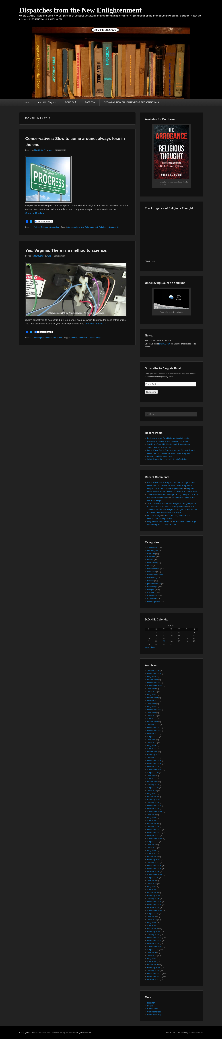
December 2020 (154, 760)
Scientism (82, 338)
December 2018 (154, 806)
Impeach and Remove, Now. (159, 456)
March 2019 (152, 796)
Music (149, 565)
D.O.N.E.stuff (164, 344)
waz (50, 150)
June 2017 (152, 847)
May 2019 (151, 793)
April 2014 (151, 961)
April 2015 (151, 925)
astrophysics (152, 551)
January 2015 (153, 934)
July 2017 (151, 844)
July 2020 (151, 775)
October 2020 (153, 766)
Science (48, 338)
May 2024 (151, 694)
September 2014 (154, 946)
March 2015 (152, 928)
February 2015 (153, 931)
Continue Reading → (36, 213)
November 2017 (154, 832)
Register (151, 1003)
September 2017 (154, 838)
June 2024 (152, 692)
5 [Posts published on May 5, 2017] (186, 632)
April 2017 (151, 853)
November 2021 (154, 731)
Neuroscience (153, 569)
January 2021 (153, 758)
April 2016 (151, 889)
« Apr (147, 647)
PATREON (90, 102)
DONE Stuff (70, 102)
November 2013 (154, 976)
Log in (150, 1006)
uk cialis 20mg (153, 515)
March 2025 (152, 679)
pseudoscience (154, 584)
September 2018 (154, 811)
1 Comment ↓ (60, 150)
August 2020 (152, 772)
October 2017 (153, 835)
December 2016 (154, 865)
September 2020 (154, 769)
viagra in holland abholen (158, 521)
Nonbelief (151, 571)
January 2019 (153, 802)
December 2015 (154, 901)
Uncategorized (153, 602)
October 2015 (153, 907)
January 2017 (153, 862)
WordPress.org (153, 1015)
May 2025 (151, 677)
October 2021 (153, 733)
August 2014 (152, 949)
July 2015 (151, 916)
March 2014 (152, 964)
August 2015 (152, 913)
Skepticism (152, 598)
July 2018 (151, 814)
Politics (36, 227)
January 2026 (153, 671)
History (150, 559)
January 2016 (153, 898)
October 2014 (153, 943)
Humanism (152, 563)
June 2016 (152, 883)
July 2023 (151, 704)
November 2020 (154, 763)
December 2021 (154, 727)
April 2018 (151, 820)
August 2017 (152, 841)
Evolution (151, 557)
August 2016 (152, 877)
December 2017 (154, 829)
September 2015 (154, 910)
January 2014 (153, 970)
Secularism (54, 227)
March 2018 (152, 823)
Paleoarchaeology (155, 575)
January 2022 (153, 725)
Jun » (153, 647)
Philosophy (38, 338)
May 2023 (151, 706)
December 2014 (154, 937)
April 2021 (151, 748)
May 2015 (151, 922)
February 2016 (153, 895)
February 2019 (153, 799)
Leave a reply (59, 256)
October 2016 (153, 871)
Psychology (152, 586)
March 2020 (152, 781)
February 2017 (153, 859)
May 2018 (151, 817)
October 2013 (153, 979)
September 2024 (154, 685)
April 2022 (151, 719)
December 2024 (154, 683)
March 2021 (152, 752)
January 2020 (153, 784)
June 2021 (152, 742)
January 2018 (153, 826)
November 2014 (154, 940)
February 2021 (153, 754)
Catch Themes (196, 1032)
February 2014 (153, 967)
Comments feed (154, 1012)
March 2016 (152, 892)
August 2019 (152, 787)
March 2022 (152, 721)
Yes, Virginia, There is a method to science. (66, 250)
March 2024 (152, 698)
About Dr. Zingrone (47, 102)
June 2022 (152, 715)
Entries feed (152, 1009)
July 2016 (151, 880)
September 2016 (154, 874)
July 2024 (151, 688)
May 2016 (151, 886)
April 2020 (151, 779)
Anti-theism (152, 548)
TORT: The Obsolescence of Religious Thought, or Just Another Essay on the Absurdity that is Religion (172, 509)
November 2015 (154, 904)
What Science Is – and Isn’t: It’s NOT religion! (167, 459)
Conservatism (73, 227)
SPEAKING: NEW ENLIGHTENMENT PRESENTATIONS (131, 102)
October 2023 (153, 700)
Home (26, 102)
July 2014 (151, 952)
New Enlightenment (89, 227)
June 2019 (152, 790)
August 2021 (152, 736)
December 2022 (154, 710)
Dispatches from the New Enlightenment (80, 10)
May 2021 (151, 746)
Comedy (151, 554)
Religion (44, 227)
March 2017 (152, 856)
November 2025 (154, 673)
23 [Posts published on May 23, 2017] (164, 641)
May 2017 (151, 850)
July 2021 (151, 739)
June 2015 (152, 919)
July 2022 (151, 712)
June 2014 (152, 955)
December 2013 (154, 973)
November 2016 (154, 868)
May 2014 (151, 958)
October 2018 (153, 808)
